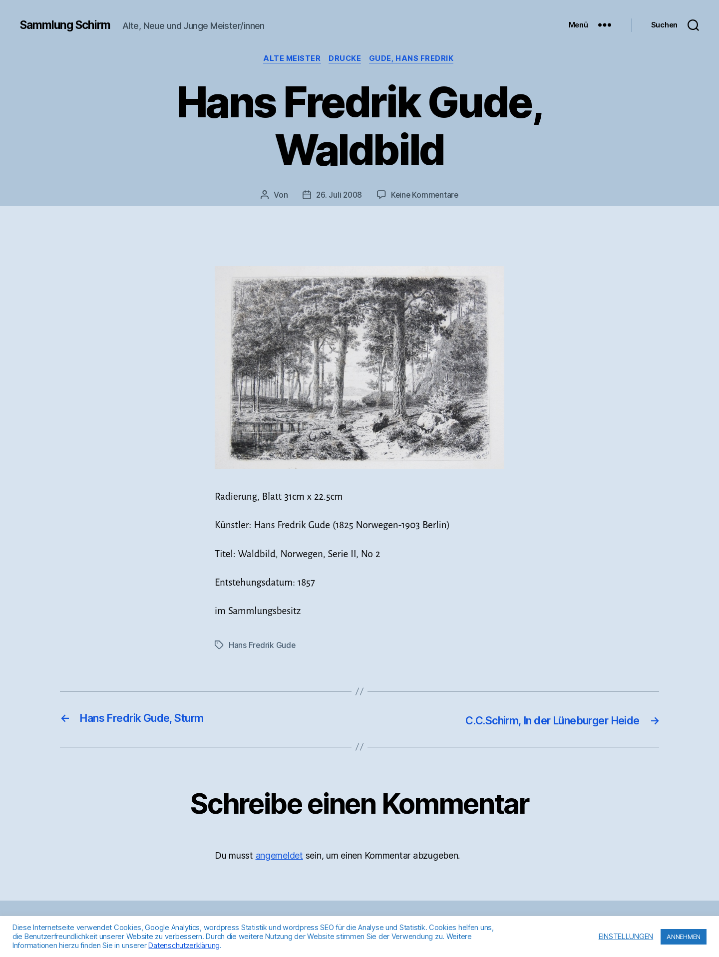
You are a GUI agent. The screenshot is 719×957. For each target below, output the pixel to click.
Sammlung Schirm (68, 25)
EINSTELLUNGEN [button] (626, 936)
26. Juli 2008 (338, 196)
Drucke (346, 59)
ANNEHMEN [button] (684, 937)
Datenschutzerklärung (184, 945)
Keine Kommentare (425, 196)
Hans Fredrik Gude (262, 646)
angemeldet (279, 856)
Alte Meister (291, 59)
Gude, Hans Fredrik (415, 59)
